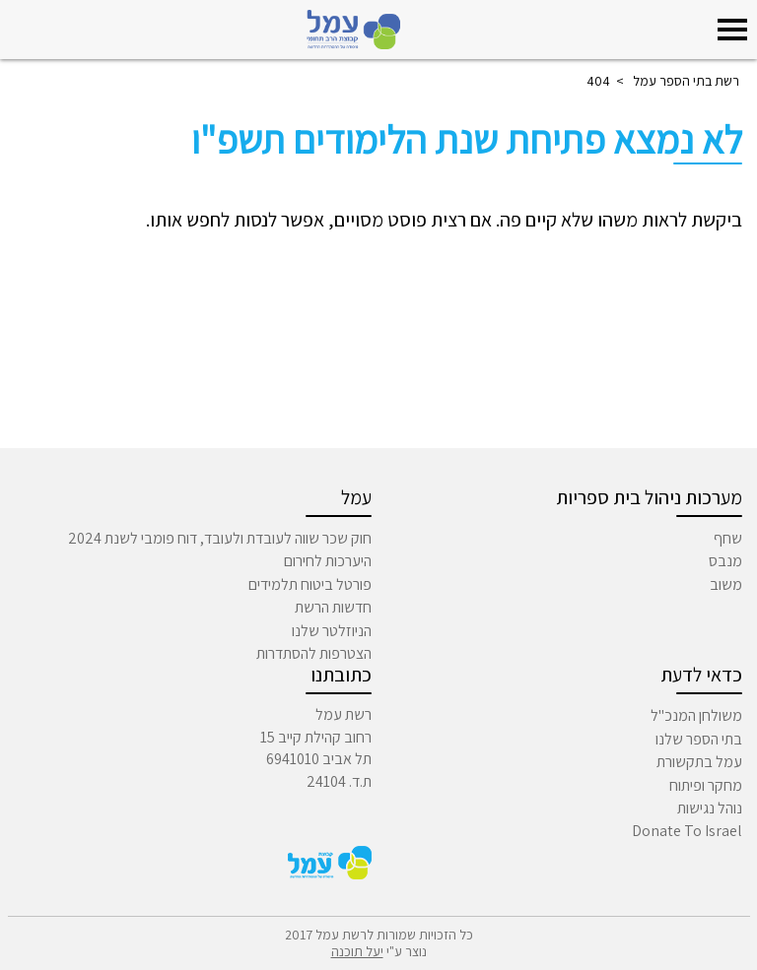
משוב (726, 584)
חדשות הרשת (333, 607)
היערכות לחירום (328, 560)
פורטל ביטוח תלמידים (310, 584)
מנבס (725, 560)
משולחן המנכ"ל (696, 715)
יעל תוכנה (357, 951)
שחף (728, 538)
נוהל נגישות (709, 808)
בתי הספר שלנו (698, 739)
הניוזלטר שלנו (332, 630)
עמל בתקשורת (699, 761)
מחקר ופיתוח (705, 785)
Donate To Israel (687, 830)
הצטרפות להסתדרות (314, 653)
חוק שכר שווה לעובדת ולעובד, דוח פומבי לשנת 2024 (220, 538)
